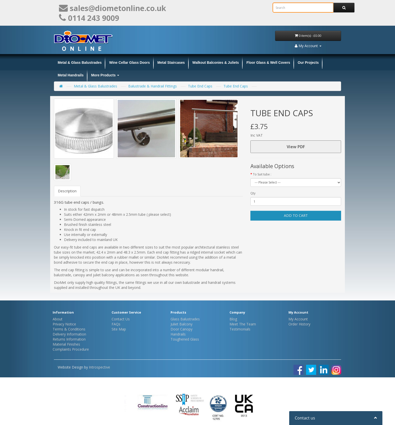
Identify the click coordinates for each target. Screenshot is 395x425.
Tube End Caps (200, 86)
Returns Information (69, 339)
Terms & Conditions (69, 329)
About (57, 319)
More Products (105, 75)
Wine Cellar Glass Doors (129, 62)
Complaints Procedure (71, 349)
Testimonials (239, 329)
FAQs (116, 324)
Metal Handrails (71, 75)
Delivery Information (69, 334)
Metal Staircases (171, 62)
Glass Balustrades (185, 319)
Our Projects (308, 62)
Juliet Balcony (181, 324)
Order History (299, 324)
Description (67, 191)
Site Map (119, 329)
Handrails (178, 334)
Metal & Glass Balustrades (80, 62)
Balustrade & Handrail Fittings (152, 86)
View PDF (296, 146)
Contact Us (121, 319)
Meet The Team (242, 324)
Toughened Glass (185, 339)
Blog (233, 319)
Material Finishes (66, 344)
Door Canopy (181, 329)
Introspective (99, 367)
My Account (298, 319)
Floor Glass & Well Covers (268, 62)
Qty (252, 193)
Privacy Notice (64, 324)
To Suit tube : (262, 174)
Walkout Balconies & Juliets (215, 62)
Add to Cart (296, 215)
